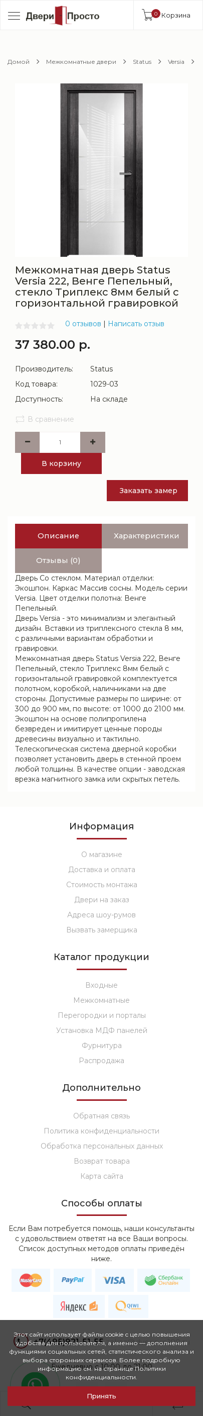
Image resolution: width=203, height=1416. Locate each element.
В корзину (60, 463)
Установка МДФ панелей (101, 1009)
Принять (101, 1396)
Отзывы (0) (58, 539)
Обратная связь (101, 1094)
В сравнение (44, 419)
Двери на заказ (101, 878)
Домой (19, 61)
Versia (176, 61)
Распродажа (101, 1039)
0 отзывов (83, 323)
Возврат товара (102, 1140)
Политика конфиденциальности (101, 1109)
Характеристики (147, 515)
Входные (101, 964)
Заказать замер (151, 469)
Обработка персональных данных (102, 1124)
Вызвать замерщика (101, 908)
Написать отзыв (136, 323)
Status (142, 61)
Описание (58, 515)
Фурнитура (102, 1024)
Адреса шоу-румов (101, 893)
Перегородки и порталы (102, 994)
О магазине (101, 833)
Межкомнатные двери (81, 61)
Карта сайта (101, 1155)
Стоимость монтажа (101, 863)
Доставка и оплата (101, 848)
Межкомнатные (101, 979)
